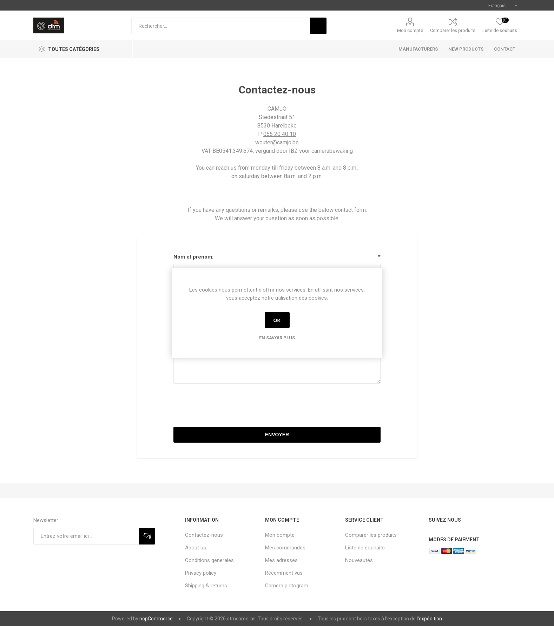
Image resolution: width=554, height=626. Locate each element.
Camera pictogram (286, 585)
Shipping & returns (206, 585)
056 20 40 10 (279, 134)
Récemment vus (284, 573)
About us (195, 548)
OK (277, 320)
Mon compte (410, 30)
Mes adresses (281, 560)
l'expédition (429, 618)
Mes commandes (285, 548)
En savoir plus (277, 337)
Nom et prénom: (193, 257)
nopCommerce (156, 618)
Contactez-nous (204, 535)
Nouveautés (359, 560)
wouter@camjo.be (277, 142)
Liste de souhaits (365, 548)
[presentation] (277, 406)
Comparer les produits (452, 30)
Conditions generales (209, 560)
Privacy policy (200, 573)
